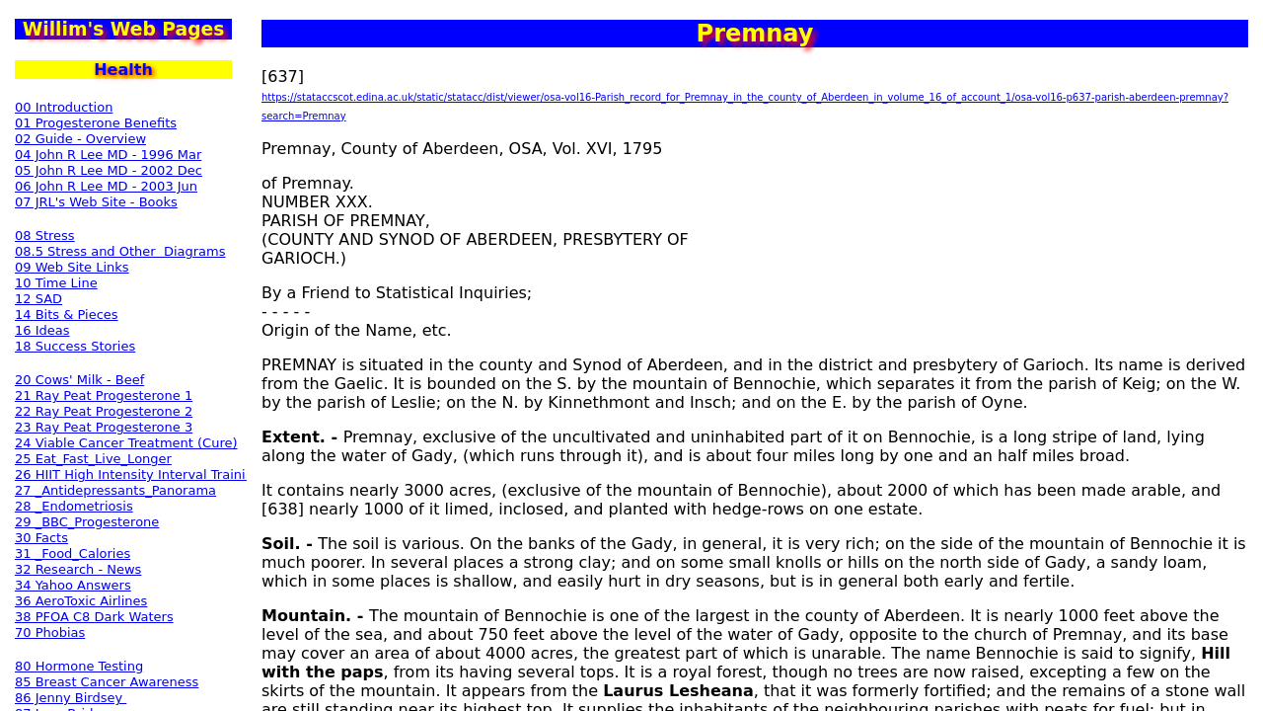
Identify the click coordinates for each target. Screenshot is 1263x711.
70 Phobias (50, 632)
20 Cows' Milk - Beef (79, 379)
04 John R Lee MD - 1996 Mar (108, 154)
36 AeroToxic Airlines (81, 600)
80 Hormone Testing (79, 666)
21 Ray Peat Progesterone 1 (103, 395)
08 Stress (45, 235)
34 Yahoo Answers (73, 585)
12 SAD (38, 298)
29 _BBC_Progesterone (87, 521)
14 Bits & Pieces (66, 314)
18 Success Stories (75, 346)
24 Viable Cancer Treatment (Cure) (126, 442)
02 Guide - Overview (80, 138)
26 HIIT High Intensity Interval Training (138, 474)
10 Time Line (56, 283)
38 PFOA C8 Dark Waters (94, 616)
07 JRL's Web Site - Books (96, 202)
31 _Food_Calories (72, 553)
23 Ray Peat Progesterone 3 (103, 427)
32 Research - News (78, 569)
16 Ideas (42, 330)
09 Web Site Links (72, 267)
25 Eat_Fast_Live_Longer (93, 458)
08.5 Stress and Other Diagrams (120, 251)
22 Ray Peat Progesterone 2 (103, 411)
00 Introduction (63, 107)
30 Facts (41, 537)
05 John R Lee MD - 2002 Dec (108, 170)
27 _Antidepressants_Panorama (115, 490)
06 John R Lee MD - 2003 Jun (106, 186)
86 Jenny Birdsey (70, 697)
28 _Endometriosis (74, 506)
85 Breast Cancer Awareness (106, 681)
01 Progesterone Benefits (96, 123)
